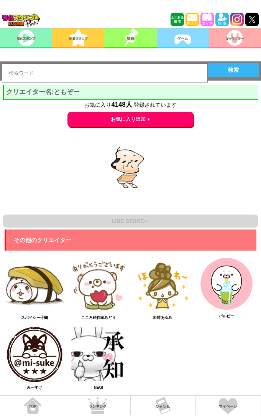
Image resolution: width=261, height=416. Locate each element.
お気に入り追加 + (130, 119)
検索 (233, 70)
